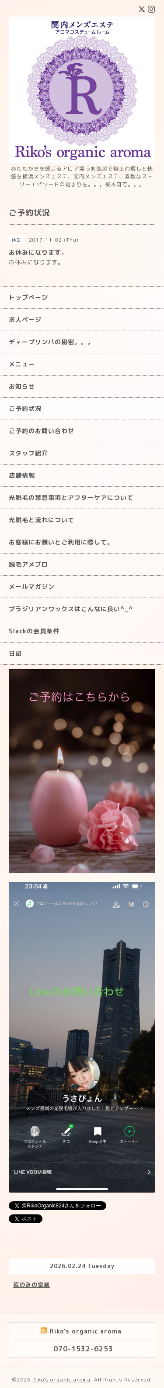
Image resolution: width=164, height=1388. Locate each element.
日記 (15, 653)
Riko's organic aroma (61, 1379)
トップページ (28, 297)
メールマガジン (32, 586)
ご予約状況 (25, 408)
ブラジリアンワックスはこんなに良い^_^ (71, 609)
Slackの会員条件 (34, 631)
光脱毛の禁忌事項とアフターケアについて (71, 497)
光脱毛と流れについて (41, 520)
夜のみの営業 (31, 1285)
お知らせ (22, 386)
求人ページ (25, 319)
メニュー (22, 364)
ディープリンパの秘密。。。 (51, 342)
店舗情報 (22, 475)
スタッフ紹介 (28, 453)
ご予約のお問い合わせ (41, 431)
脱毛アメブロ (28, 564)
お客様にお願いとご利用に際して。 (61, 542)
